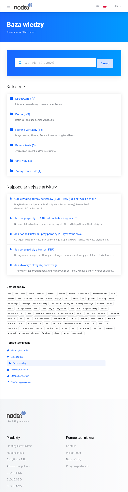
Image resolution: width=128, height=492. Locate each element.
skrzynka (57, 322)
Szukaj (105, 62)
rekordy (11, 322)
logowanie (61, 308)
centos (62, 293)
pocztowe (90, 312)
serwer (21, 322)
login (51, 308)
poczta (79, 312)
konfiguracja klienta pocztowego (78, 303)
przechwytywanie (42, 317)
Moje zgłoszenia (17, 349)
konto (10, 308)
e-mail (49, 298)
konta (109, 303)
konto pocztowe (24, 308)
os (22, 312)
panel (29, 312)
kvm (36, 308)
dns (19, 298)
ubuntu (65, 327)
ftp (83, 298)
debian (72, 293)
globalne (92, 298)
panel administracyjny (45, 312)
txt (57, 327)
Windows (46, 332)
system (39, 327)
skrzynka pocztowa (72, 322)
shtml (47, 322)
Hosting (102, 298)
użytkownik (84, 327)
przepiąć (72, 317)
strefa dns (12, 327)
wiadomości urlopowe (29, 332)
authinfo (40, 293)
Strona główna (14, 32)
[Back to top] (74, 481)
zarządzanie (77, 332)
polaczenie (114, 312)
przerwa (83, 317)
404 (9, 293)
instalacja (26, 303)
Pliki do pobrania (17, 356)
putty (92, 317)
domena (28, 298)
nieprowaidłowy (90, 308)
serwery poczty (34, 322)
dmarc (11, 298)
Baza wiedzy (91, 349)
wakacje (109, 327)
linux (44, 308)
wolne (66, 332)
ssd (100, 322)
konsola (100, 303)
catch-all (52, 293)
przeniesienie (59, 317)
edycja (58, 298)
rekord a (111, 317)
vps (100, 327)
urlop (74, 327)
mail (72, 308)
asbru (31, 293)
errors (75, 298)
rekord (101, 317)
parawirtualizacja (65, 312)
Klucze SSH (55, 303)
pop (21, 317)
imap (111, 298)
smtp (86, 322)
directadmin (83, 293)
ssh (106, 322)
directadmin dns (100, 293)
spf (93, 322)
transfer (49, 327)
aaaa (23, 293)
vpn (94, 327)
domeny (39, 298)
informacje (13, 303)
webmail (12, 332)
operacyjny (13, 312)
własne (57, 332)
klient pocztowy (40, 303)
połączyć (12, 317)
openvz (103, 308)
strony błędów (26, 327)
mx (78, 308)
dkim (113, 293)
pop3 (28, 317)
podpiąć (101, 312)
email (67, 298)
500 (16, 293)
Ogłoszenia (51, 349)
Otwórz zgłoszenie (92, 356)
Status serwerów (54, 356)
